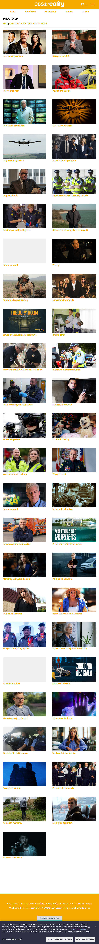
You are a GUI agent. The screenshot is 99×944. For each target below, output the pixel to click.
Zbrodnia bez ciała (61, 683)
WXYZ (40, 23)
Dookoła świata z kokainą (64, 753)
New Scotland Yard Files (14, 125)
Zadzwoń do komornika (63, 788)
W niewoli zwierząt (61, 439)
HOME (13, 11)
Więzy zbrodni (59, 474)
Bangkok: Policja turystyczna (16, 648)
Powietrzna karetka (61, 90)
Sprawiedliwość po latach (64, 160)
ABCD (5, 23)
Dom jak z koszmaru (12, 613)
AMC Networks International (22, 908)
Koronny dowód (10, 265)
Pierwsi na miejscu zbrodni (15, 718)
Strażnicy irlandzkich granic (15, 753)
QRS (30, 23)
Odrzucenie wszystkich (85, 940)
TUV (35, 23)
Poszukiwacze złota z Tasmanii (67, 613)
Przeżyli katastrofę (12, 788)
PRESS (89, 903)
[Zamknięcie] (95, 927)
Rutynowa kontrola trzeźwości (66, 369)
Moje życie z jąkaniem (62, 823)
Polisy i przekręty (11, 90)
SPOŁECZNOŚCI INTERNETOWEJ (59, 903)
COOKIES (80, 903)
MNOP (23, 23)
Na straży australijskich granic (17, 230)
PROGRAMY (50, 11)
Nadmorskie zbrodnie (62, 509)
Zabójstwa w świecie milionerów (67, 544)
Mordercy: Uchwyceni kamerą (16, 579)
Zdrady (55, 265)
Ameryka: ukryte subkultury (15, 300)
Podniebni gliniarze (11, 439)
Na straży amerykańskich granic (18, 404)
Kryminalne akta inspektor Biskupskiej (69, 648)
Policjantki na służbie (62, 579)
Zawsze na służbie (11, 683)
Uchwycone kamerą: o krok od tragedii (70, 230)
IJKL (17, 23)
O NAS (86, 11)
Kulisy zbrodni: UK (60, 56)
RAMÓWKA (30, 11)
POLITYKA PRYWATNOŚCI (31, 903)
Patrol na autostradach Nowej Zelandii (70, 195)
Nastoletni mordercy (12, 823)
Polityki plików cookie (78, 930)
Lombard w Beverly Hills (63, 300)
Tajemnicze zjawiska (62, 404)
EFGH (11, 23)
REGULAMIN (12, 903)
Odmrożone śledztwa (62, 718)
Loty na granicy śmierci (13, 160)
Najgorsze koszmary (12, 857)
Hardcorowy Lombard (13, 56)
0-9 (45, 23)
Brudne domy (58, 335)
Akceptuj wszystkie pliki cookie (60, 940)
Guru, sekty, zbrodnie (62, 125)
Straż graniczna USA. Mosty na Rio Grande (22, 369)
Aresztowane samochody (15, 474)
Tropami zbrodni (10, 195)
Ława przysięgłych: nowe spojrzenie (20, 335)
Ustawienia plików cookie (49, 918)
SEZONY (69, 11)
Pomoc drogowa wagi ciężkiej (16, 544)
